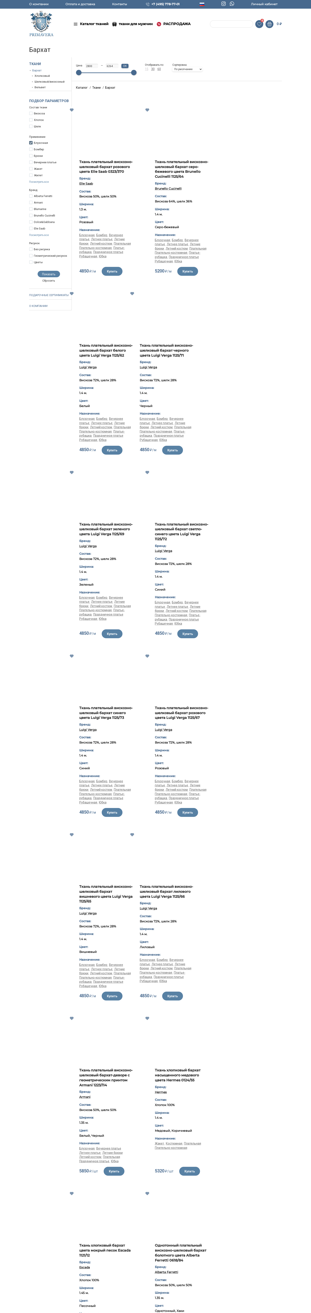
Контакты (119, 4)
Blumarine (40, 209)
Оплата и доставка (80, 4)
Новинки (110, 1266)
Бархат (37, 70)
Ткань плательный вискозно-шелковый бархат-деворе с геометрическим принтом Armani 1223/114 (177, 723)
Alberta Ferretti (43, 196)
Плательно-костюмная (95, 252)
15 (146, 69)
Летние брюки (186, 800)
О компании (39, 4)
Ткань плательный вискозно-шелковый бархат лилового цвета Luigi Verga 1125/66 (105, 720)
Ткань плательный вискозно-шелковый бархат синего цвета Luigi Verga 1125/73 (105, 536)
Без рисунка (42, 249)
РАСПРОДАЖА (176, 24)
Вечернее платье (45, 162)
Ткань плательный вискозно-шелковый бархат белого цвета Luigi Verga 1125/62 (252, 169)
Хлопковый (42, 75)
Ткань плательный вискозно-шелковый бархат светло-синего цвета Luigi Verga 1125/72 (252, 352)
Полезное (164, 1266)
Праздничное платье (108, 257)
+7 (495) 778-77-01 (165, 4)
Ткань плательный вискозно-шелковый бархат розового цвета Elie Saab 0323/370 (105, 169)
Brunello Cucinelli (44, 215)
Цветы (38, 262)
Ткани (35, 64)
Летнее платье (102, 244)
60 (159, 69)
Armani (38, 202)
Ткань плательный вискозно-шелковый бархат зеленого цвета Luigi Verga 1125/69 (178, 352)
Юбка (102, 261)
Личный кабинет (264, 4)
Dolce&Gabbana (44, 222)
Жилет (38, 175)
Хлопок (39, 120)
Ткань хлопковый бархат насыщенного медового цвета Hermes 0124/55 (249, 718)
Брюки (38, 155)
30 (153, 69)
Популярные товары (118, 1301)
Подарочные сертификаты (49, 295)
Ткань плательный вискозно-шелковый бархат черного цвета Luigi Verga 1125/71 (105, 352)
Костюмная (245, 786)
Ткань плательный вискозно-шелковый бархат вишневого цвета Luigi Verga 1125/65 (252, 536)
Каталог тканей (94, 24)
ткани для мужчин (136, 24)
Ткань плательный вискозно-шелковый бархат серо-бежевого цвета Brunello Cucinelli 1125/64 (178, 169)
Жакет (38, 168)
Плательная (122, 248)
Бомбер (39, 149)
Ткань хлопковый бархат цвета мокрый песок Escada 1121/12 (105, 901)
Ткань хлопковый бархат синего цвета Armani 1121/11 (247, 1133)
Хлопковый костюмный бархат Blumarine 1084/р (248, 899)
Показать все (178, 1035)
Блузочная (41, 142)
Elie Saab (39, 228)
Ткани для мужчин (117, 1273)
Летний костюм (101, 248)
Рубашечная (88, 261)
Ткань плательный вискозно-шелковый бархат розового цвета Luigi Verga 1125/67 (178, 536)
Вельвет (40, 87)
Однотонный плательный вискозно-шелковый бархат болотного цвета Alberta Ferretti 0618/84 (178, 904)
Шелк (37, 126)
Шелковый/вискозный (50, 81)
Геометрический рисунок (50, 255)
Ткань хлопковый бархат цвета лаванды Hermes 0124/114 (58, 1136)
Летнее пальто (255, 969)
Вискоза (39, 113)
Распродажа (113, 1294)
